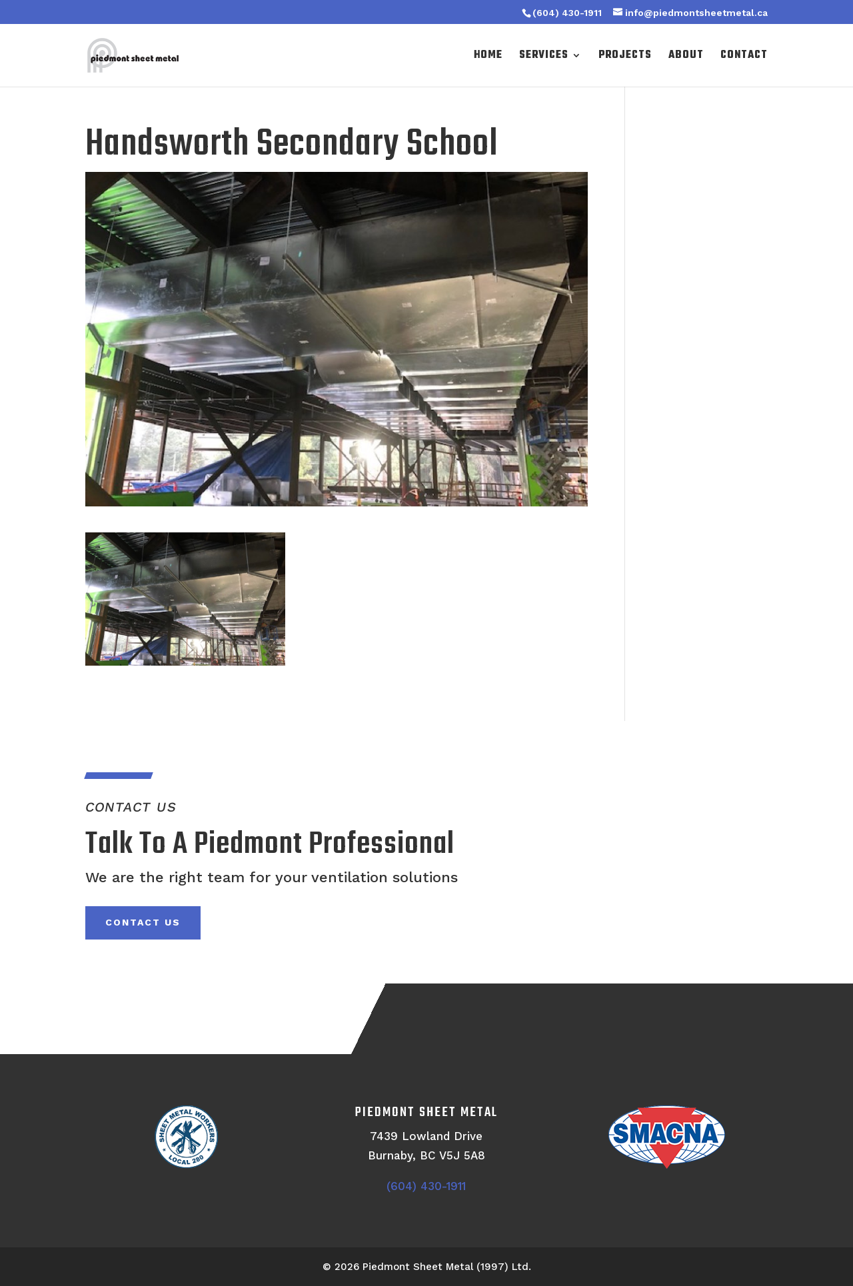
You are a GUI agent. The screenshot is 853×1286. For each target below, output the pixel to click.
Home (488, 57)
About (686, 57)
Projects (625, 57)
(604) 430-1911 (567, 12)
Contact (744, 57)
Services (543, 57)
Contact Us (143, 922)
